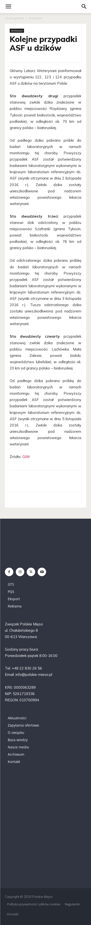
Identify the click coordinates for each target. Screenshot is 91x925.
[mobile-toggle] (8, 6)
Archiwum (35, 18)
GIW (26, 456)
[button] (84, 6)
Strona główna (14, 18)
